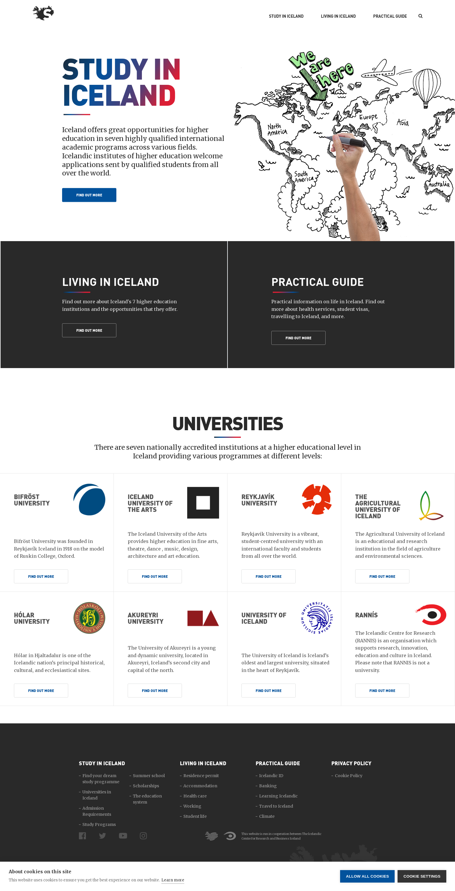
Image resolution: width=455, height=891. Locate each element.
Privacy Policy (351, 763)
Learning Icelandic (278, 796)
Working (192, 806)
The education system (147, 799)
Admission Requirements (96, 811)
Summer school (149, 775)
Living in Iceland (338, 16)
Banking (268, 785)
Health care (195, 796)
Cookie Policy (348, 775)
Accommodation (200, 785)
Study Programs (99, 824)
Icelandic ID (271, 775)
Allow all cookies (367, 876)
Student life (195, 816)
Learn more (172, 880)
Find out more (89, 195)
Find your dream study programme (100, 778)
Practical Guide (390, 16)
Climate (267, 816)
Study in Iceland (286, 16)
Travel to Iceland (276, 806)
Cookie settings (421, 876)
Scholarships (146, 785)
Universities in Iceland (96, 795)
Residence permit (201, 775)
